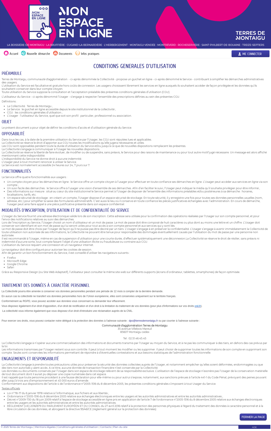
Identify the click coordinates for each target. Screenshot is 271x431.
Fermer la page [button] (253, 417)
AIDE (254, 427)
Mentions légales (45, 426)
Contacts (105, 426)
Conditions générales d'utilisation (77, 426)
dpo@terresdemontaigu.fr (143, 320)
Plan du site (120, 426)
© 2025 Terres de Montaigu (17, 426)
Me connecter (252, 54)
